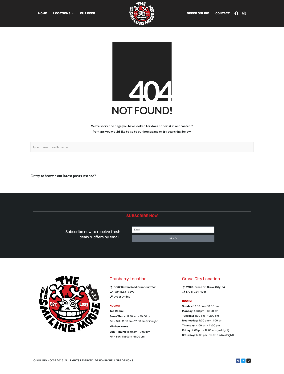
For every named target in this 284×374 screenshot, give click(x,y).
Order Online (198, 13)
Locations (62, 13)
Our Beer (87, 13)
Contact (222, 13)
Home (42, 13)
